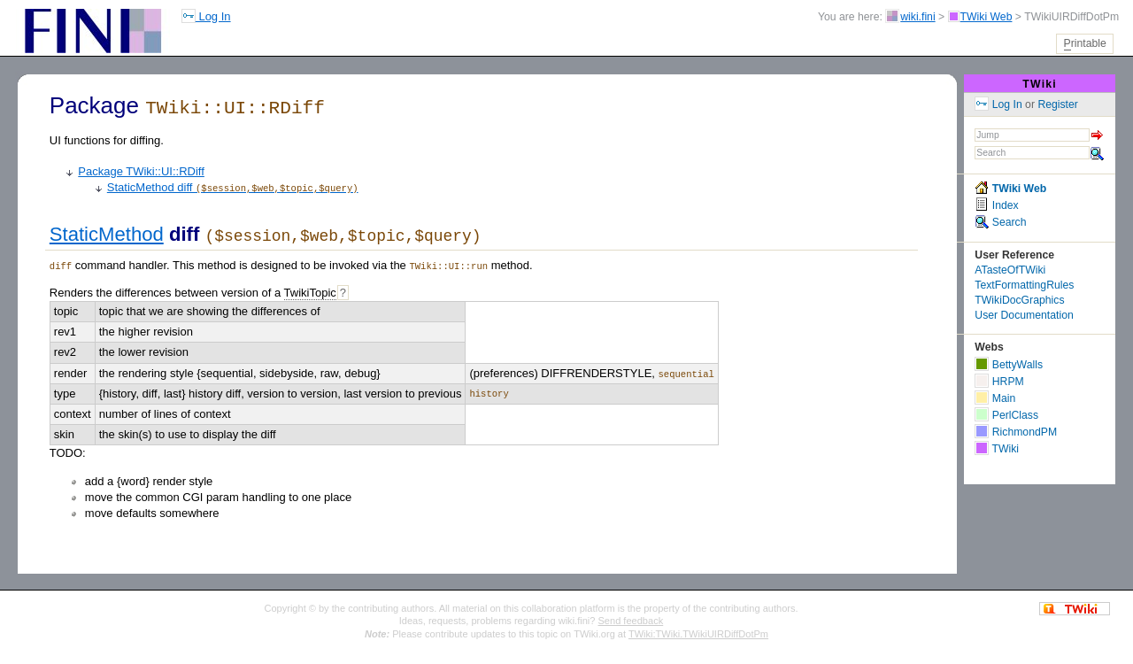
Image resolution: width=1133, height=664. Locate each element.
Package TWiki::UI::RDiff (141, 169)
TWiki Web (986, 17)
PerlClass (1006, 415)
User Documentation (1024, 315)
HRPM (999, 381)
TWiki (1039, 84)
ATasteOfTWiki (1010, 270)
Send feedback (631, 618)
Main (995, 398)
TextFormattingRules (1024, 285)
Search (1000, 222)
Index (996, 205)
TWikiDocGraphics (1019, 300)
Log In (206, 16)
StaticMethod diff (232, 185)
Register (1057, 104)
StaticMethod (107, 233)
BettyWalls (1009, 365)
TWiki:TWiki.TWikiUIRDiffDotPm (698, 631)
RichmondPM (1016, 432)
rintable (1085, 43)
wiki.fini (917, 17)
